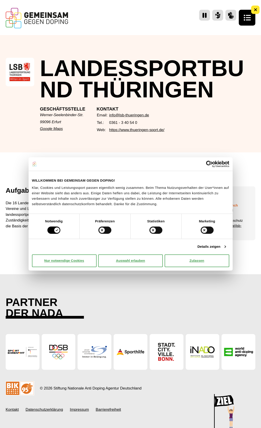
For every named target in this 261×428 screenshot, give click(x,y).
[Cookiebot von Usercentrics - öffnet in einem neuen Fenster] (209, 164)
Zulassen (196, 260)
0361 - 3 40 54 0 (123, 122)
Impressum (79, 409)
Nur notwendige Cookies (64, 260)
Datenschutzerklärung (44, 409)
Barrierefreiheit (108, 409)
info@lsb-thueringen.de (129, 115)
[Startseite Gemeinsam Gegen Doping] (37, 18)
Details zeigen (209, 246)
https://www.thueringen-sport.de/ (136, 130)
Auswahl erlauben (130, 260)
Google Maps (51, 129)
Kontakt (12, 409)
